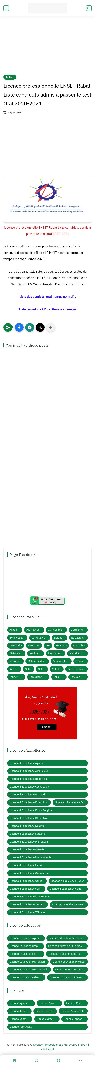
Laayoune (54, 653)
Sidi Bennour (75, 669)
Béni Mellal (16, 638)
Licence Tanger (73, 1019)
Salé (40, 669)
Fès (48, 645)
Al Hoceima (55, 630)
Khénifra (14, 653)
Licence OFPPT (45, 1011)
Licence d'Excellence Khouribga (28, 818)
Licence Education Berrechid (66, 938)
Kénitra (34, 653)
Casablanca (38, 638)
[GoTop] (81, 1060)
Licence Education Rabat (24, 977)
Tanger (13, 677)
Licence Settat (44, 1019)
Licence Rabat (17, 1019)
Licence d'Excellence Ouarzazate (29, 873)
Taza (56, 677)
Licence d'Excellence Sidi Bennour (30, 897)
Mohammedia (36, 661)
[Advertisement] (47, 47)
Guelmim (61, 645)
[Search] (36, 1060)
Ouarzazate (59, 661)
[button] (19, 327)
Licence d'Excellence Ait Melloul (28, 771)
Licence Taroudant (20, 1027)
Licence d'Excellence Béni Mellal (28, 779)
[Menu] (59, 1060)
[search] (89, 8)
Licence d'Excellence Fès (70, 802)
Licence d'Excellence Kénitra (26, 826)
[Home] (14, 1060)
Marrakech (75, 653)
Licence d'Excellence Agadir (26, 763)
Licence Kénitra (18, 1011)
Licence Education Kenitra (64, 954)
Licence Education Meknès (68, 962)
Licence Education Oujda (70, 969)
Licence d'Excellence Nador (26, 865)
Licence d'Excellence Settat (65, 889)
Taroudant (35, 677)
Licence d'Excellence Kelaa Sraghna (31, 810)
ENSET (9, 77)
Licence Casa (46, 1003)
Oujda (79, 661)
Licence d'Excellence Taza (67, 904)
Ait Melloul (32, 630)
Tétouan (75, 677)
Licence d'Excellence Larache (27, 834)
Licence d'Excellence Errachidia (28, 802)
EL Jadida (77, 638)
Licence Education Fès (22, 954)
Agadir (13, 630)
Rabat (12, 669)
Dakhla (58, 638)
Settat (55, 669)
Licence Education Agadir (24, 938)
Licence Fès (73, 1003)
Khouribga (79, 645)
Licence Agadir (18, 1003)
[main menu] (6, 8)
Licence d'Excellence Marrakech (28, 842)
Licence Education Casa (23, 946)
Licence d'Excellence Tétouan (27, 912)
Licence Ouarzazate (72, 1011)
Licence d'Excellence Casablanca (29, 787)
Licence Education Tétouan (65, 977)
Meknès (14, 661)
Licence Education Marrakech (27, 962)
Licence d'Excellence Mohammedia (30, 857)
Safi (27, 669)
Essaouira (34, 645)
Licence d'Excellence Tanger (26, 904)
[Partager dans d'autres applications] (50, 327)
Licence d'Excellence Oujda (25, 881)
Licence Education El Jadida (65, 946)
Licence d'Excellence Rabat (67, 881)
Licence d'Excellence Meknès (26, 849)
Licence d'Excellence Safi (24, 889)
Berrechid (77, 630)
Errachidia (15, 645)
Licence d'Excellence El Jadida (27, 794)
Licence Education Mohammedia (28, 969)
